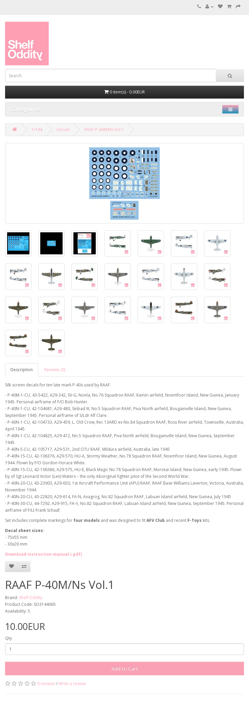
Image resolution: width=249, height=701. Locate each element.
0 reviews (46, 683)
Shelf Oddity (30, 597)
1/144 (36, 129)
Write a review (72, 683)
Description (21, 370)
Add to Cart (124, 668)
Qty (8, 638)
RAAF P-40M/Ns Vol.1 (104, 129)
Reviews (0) (54, 370)
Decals (63, 129)
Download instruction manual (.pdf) (43, 554)
